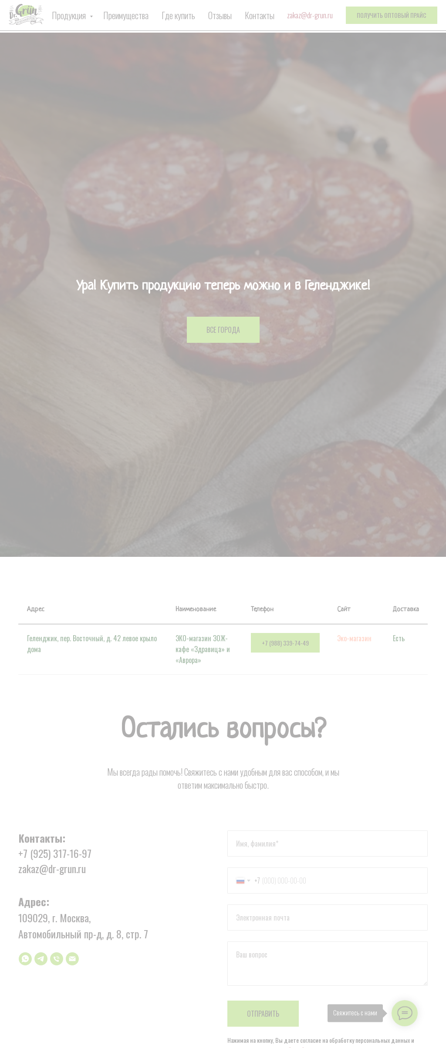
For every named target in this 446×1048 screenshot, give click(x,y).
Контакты (259, 15)
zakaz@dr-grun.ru (310, 15)
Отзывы (220, 15)
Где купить (178, 15)
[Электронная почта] (72, 958)
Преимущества (126, 15)
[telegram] (40, 958)
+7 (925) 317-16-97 (54, 853)
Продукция (70, 15)
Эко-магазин (354, 638)
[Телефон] (56, 958)
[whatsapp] (25, 958)
